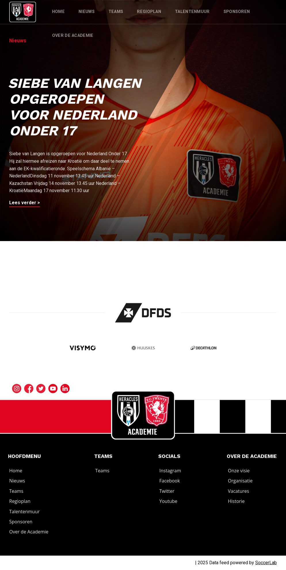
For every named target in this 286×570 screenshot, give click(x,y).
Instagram (170, 470)
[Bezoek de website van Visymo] (83, 348)
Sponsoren (237, 11)
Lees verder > (24, 202)
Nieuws (87, 11)
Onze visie (239, 470)
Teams (115, 11)
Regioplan (149, 11)
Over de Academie (73, 35)
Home (58, 11)
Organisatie (240, 481)
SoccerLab (266, 562)
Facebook (169, 481)
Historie (236, 501)
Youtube (168, 501)
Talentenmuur (192, 11)
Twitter (166, 491)
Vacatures (238, 491)
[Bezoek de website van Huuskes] (143, 348)
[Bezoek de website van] (143, 313)
